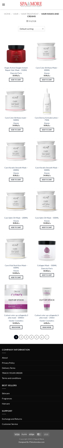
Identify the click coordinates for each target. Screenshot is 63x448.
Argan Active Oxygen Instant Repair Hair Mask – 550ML (16, 69)
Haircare (6, 403)
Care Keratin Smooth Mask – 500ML (47, 169)
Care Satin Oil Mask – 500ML (47, 218)
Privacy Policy (8, 363)
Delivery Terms (8, 368)
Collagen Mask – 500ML (47, 265)
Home (7, 14)
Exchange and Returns (12, 419)
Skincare (6, 393)
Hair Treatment (30, 14)
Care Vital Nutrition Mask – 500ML (16, 266)
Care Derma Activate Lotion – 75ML (47, 119)
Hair (15, 14)
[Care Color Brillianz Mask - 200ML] (47, 51)
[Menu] (3, 4)
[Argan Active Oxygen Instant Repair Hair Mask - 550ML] (16, 51)
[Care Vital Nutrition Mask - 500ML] (16, 248)
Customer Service (10, 424)
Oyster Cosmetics (16, 321)
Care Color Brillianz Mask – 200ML (47, 69)
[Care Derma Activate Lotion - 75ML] (47, 101)
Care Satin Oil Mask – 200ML (16, 218)
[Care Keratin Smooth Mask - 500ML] (47, 151)
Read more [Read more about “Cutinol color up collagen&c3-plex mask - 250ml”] (47, 327)
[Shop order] (31, 28)
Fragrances (7, 398)
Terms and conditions (11, 378)
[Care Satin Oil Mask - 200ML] (16, 201)
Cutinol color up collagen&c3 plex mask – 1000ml (16, 316)
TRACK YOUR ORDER (12, 373)
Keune (47, 73)
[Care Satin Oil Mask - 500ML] (47, 201)
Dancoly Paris (16, 73)
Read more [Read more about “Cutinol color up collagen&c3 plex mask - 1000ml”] (16, 327)
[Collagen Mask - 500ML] (47, 248)
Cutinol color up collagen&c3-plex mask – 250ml (47, 316)
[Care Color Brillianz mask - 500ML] (16, 101)
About (5, 357)
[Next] (47, 337)
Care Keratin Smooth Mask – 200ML (16, 169)
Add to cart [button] (16, 80)
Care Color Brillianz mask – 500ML (16, 119)
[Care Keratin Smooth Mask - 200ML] (16, 151)
